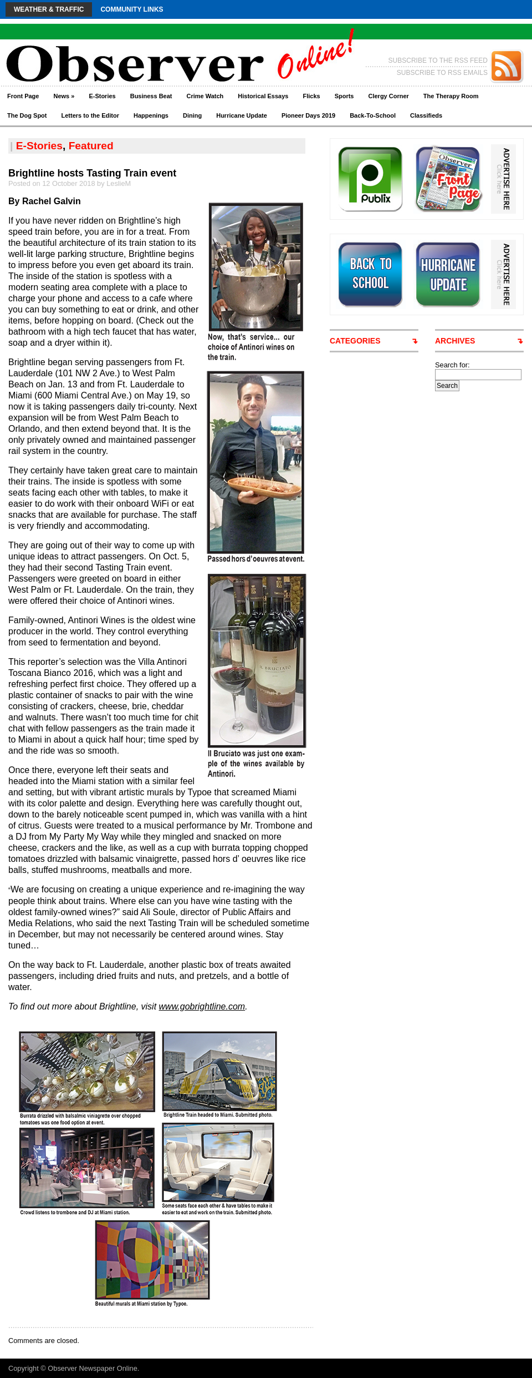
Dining (192, 115)
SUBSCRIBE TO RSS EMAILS (442, 73)
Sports (344, 96)
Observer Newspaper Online (92, 1368)
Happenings (151, 115)
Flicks (311, 96)
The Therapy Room (451, 96)
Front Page (23, 96)
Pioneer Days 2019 (308, 115)
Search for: (452, 365)
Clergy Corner (388, 96)
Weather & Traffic (49, 9)
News (63, 96)
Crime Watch (205, 96)
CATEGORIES (355, 340)
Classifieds (426, 115)
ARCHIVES (455, 340)
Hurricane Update (241, 115)
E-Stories (102, 96)
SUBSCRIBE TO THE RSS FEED (438, 60)
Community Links (131, 9)
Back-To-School (373, 115)
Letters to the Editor (91, 115)
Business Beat (151, 96)
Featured (91, 146)
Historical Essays (263, 96)
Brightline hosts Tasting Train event (92, 173)
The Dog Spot (27, 115)
